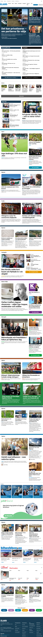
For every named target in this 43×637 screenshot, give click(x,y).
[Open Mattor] (31, 575)
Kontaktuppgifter (17, 632)
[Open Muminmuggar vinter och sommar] (13, 575)
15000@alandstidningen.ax (5, 634)
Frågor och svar (38, 630)
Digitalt (16, 626)
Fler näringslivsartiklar (35, 355)
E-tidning (1, 1)
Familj (11, 610)
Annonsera (13, 1)
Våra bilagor (16, 630)
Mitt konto (40, 4)
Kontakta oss (17, 1)
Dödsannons (23, 628)
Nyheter (9, 3)
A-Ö (31, 3)
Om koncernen (31, 632)
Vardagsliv (24, 3)
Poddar (2, 484)
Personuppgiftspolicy (32, 625)
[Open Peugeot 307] (22, 575)
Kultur (32, 610)
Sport (13, 3)
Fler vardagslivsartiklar (33, 271)
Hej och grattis (24, 632)
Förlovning (23, 624)
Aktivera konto (38, 626)
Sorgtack (23, 630)
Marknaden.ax (24, 635)
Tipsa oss (5, 1)
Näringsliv (20, 3)
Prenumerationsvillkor (39, 635)
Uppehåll (37, 632)
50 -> (31, 77)
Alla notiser (21, 96)
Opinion (16, 3)
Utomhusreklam (17, 628)
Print (15, 624)
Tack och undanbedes (25, 626)
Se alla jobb (8, 516)
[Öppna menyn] (41, 1)
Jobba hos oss (31, 627)
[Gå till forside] (3, 4)
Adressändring (38, 628)
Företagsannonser (17, 622)
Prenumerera (35, 4)
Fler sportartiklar (35, 167)
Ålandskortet (9, 1)
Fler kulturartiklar (35, 312)
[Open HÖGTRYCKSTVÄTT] (5, 575)
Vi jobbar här (38, 624)
